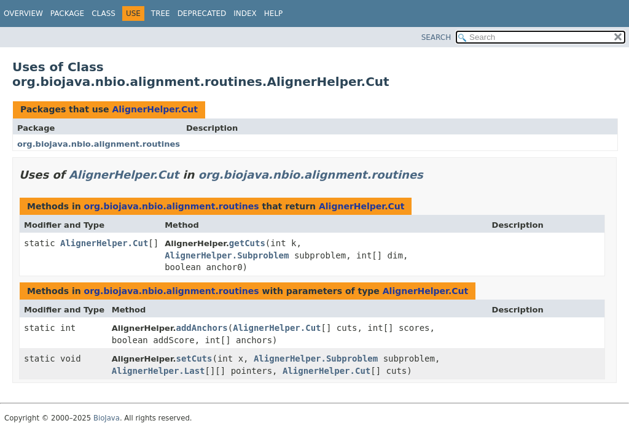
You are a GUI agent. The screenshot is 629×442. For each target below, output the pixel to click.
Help (273, 13)
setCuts (194, 358)
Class (103, 13)
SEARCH (436, 37)
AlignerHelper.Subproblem (227, 255)
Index (245, 13)
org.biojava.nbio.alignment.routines (98, 144)
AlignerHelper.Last (158, 371)
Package (67, 13)
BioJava (106, 418)
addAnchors (201, 328)
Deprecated (202, 13)
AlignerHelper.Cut (155, 109)
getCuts (247, 243)
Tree (160, 13)
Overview (23, 13)
